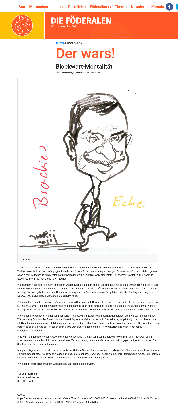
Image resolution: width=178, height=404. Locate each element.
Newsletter (140, 7)
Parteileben (77, 7)
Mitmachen (38, 7)
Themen (121, 7)
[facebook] (169, 7)
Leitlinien (58, 7)
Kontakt (157, 7)
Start (23, 7)
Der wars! (85, 53)
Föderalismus (101, 7)
